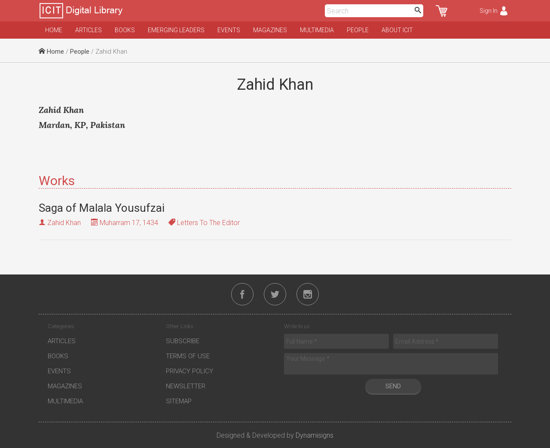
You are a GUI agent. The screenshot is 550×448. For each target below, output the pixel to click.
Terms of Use (188, 356)
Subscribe (182, 341)
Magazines (270, 30)
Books (125, 30)
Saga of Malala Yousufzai (102, 207)
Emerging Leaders (176, 30)
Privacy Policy (189, 371)
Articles (88, 30)
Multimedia (317, 30)
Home (53, 30)
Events (228, 30)
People (358, 30)
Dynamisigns (314, 435)
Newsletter (185, 386)
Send (393, 386)
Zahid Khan (64, 223)
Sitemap (179, 401)
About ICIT (397, 30)
